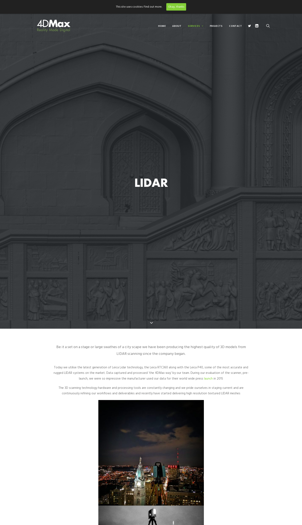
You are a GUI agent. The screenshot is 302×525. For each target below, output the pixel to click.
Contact (235, 26)
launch (208, 378)
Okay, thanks (176, 6)
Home (162, 26)
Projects (216, 26)
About (176, 26)
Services (195, 26)
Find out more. (153, 6)
